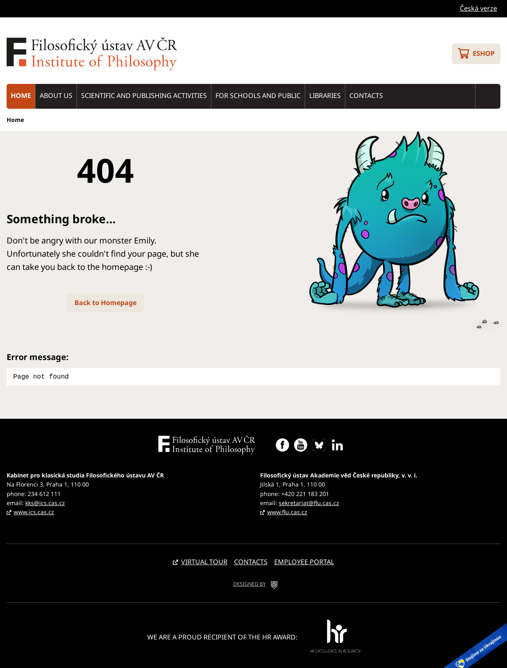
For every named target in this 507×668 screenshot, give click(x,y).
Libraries (325, 95)
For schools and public (258, 95)
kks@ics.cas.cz (45, 502)
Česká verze (478, 8)
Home (21, 95)
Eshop (484, 53)
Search (488, 96)
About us (56, 95)
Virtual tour (204, 560)
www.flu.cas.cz (287, 511)
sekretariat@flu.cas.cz (309, 502)
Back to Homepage (105, 302)
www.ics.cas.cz (34, 511)
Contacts (366, 95)
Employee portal (304, 560)
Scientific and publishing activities (144, 95)
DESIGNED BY (249, 583)
